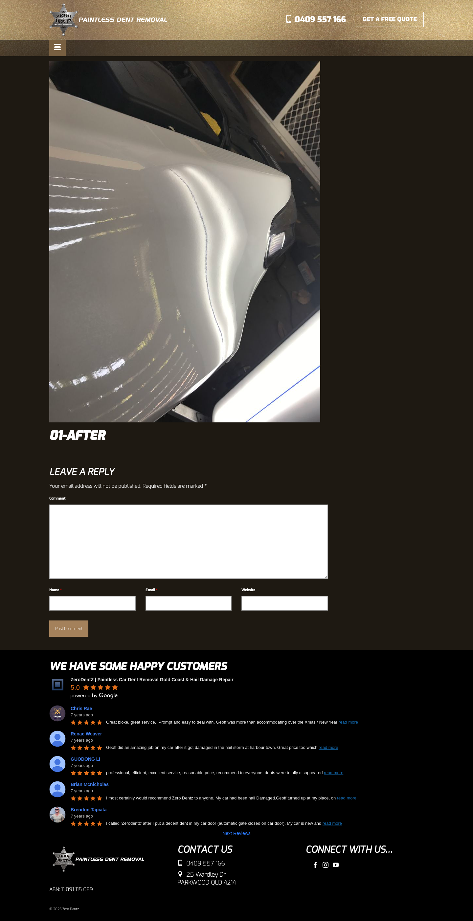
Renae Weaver (86, 733)
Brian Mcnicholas (90, 784)
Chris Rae (81, 708)
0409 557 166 (315, 19)
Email (152, 590)
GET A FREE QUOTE (390, 19)
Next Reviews (236, 833)
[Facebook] (315, 865)
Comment (57, 498)
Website (248, 590)
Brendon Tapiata (88, 809)
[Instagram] (325, 865)
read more (348, 722)
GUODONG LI (85, 759)
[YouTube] (335, 865)
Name (55, 590)
